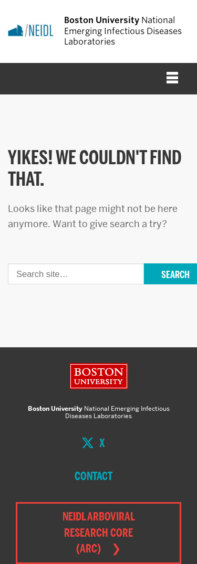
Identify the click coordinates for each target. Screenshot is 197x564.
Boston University (98, 376)
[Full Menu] (172, 79)
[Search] (76, 273)
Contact (93, 476)
